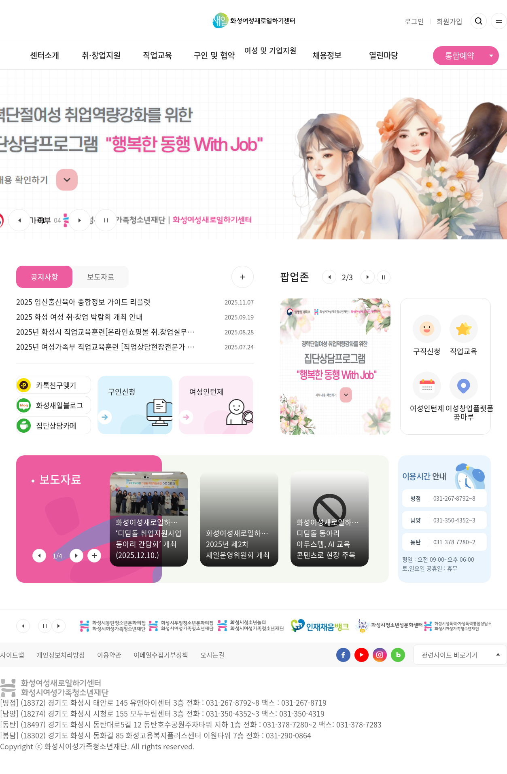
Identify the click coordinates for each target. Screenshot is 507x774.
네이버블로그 (398, 655)
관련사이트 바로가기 (450, 655)
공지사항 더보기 (242, 277)
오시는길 (212, 655)
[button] (329, 277)
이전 (19, 220)
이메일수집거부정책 (161, 655)
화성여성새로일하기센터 (253, 20)
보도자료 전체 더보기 (94, 556)
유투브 (361, 655)
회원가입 (449, 21)
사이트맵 (12, 655)
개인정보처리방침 (60, 655)
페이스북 (343, 655)
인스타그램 (380, 655)
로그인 (414, 21)
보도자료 (60, 479)
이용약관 (109, 655)
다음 (79, 220)
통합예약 (459, 55)
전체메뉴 (499, 21)
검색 (479, 21)
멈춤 (106, 220)
